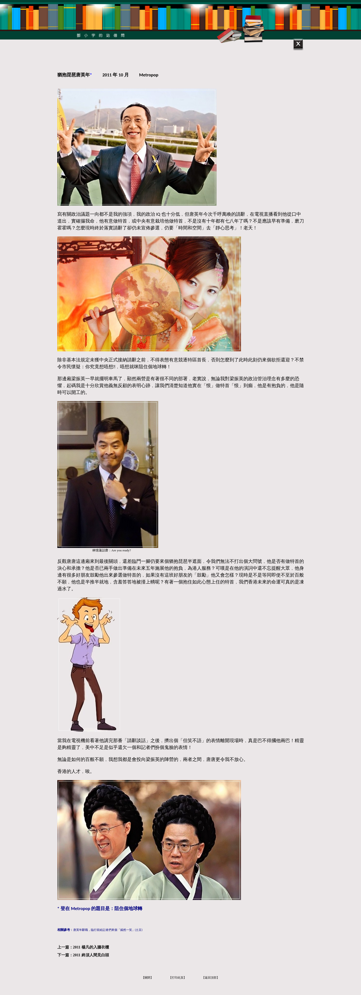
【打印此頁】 (177, 977)
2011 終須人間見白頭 (91, 955)
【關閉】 (147, 977)
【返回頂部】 (210, 977)
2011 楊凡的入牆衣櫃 (91, 947)
